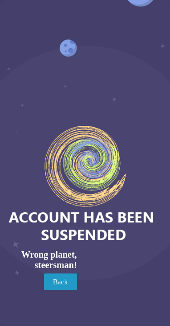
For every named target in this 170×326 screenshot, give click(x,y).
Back (60, 282)
